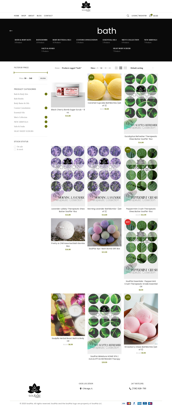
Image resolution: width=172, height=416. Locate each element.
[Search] (128, 15)
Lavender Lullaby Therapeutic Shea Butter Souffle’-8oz (68, 210)
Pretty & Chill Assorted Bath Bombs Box (68, 244)
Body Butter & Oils (21, 103)
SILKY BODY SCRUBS (23, 131)
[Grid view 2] (116, 68)
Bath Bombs (19, 99)
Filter (43, 78)
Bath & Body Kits (21, 94)
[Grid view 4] (125, 68)
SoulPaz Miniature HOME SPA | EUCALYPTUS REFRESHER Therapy (104, 357)
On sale (20, 147)
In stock (20, 149)
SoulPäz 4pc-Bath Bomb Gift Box (104, 248)
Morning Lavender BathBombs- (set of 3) (104, 210)
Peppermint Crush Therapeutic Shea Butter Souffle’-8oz (141, 210)
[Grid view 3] (120, 68)
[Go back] (11, 30)
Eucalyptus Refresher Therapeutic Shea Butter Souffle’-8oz (141, 137)
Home (57, 68)
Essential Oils (19, 113)
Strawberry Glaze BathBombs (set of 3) (141, 348)
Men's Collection (20, 117)
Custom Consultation (22, 108)
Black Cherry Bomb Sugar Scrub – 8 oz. (68, 111)
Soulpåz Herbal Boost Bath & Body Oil (68, 339)
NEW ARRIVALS (21, 122)
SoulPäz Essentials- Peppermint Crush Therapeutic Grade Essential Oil (141, 284)
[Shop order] (142, 68)
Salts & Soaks (19, 126)
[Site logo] (86, 6)
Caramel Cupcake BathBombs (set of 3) (104, 104)
